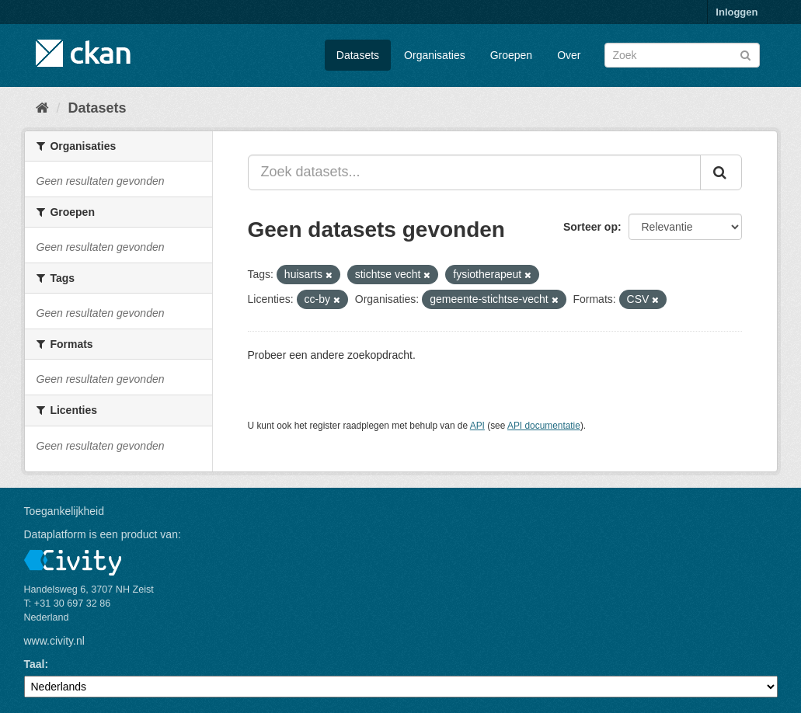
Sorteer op (590, 227)
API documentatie (543, 425)
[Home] (42, 108)
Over (568, 55)
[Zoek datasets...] (474, 172)
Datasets (357, 55)
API (477, 425)
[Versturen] (745, 54)
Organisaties (434, 55)
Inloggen (736, 12)
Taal (34, 664)
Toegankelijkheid (64, 511)
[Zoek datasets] (682, 55)
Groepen (511, 55)
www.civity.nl (54, 641)
